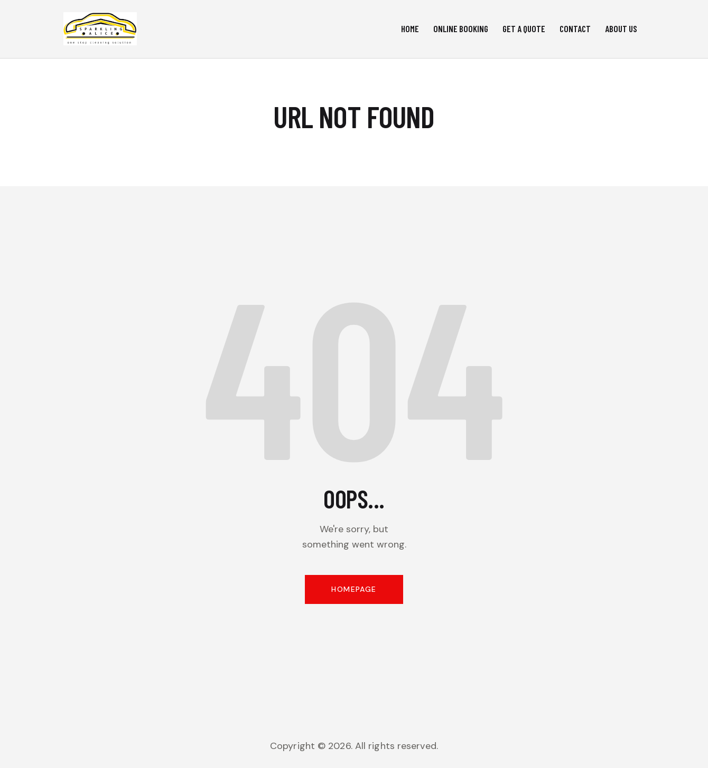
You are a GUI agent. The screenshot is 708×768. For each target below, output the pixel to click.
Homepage (353, 589)
